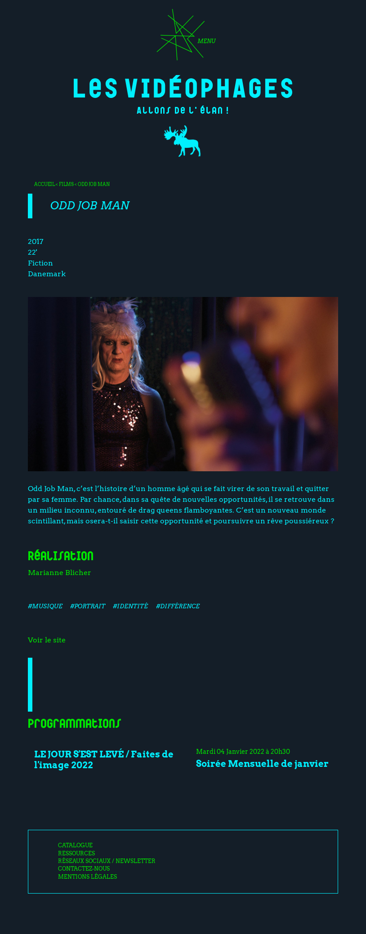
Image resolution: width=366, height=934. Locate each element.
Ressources (76, 853)
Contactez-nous (84, 869)
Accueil (44, 184)
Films (66, 184)
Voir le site (47, 640)
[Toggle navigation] (183, 37)
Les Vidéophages (183, 86)
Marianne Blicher (59, 572)
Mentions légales (87, 877)
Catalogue (75, 845)
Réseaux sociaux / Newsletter (107, 861)
